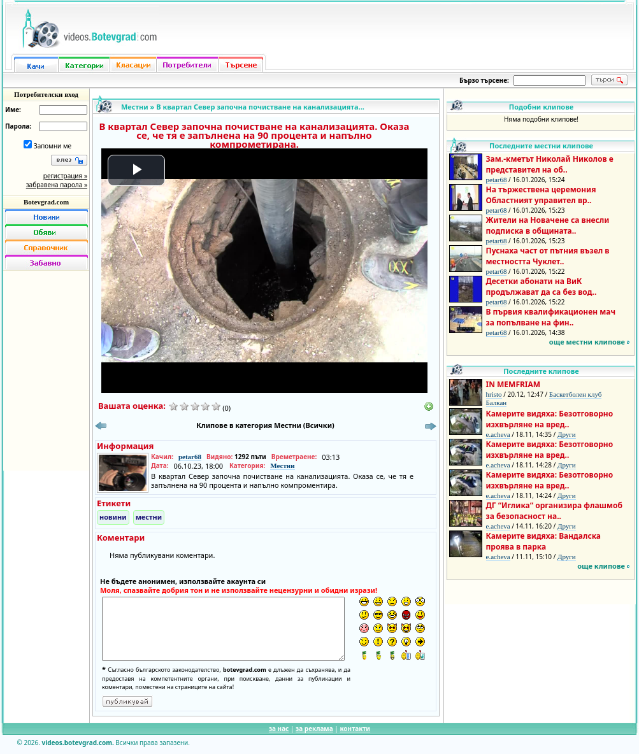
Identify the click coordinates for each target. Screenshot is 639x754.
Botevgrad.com (46, 202)
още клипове (601, 566)
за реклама (314, 728)
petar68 (189, 456)
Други (566, 434)
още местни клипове (587, 341)
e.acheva (498, 434)
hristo (494, 394)
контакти (355, 728)
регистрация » (65, 175)
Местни (134, 106)
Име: (13, 109)
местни (149, 517)
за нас (279, 728)
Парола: (18, 126)
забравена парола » (56, 184)
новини (113, 517)
